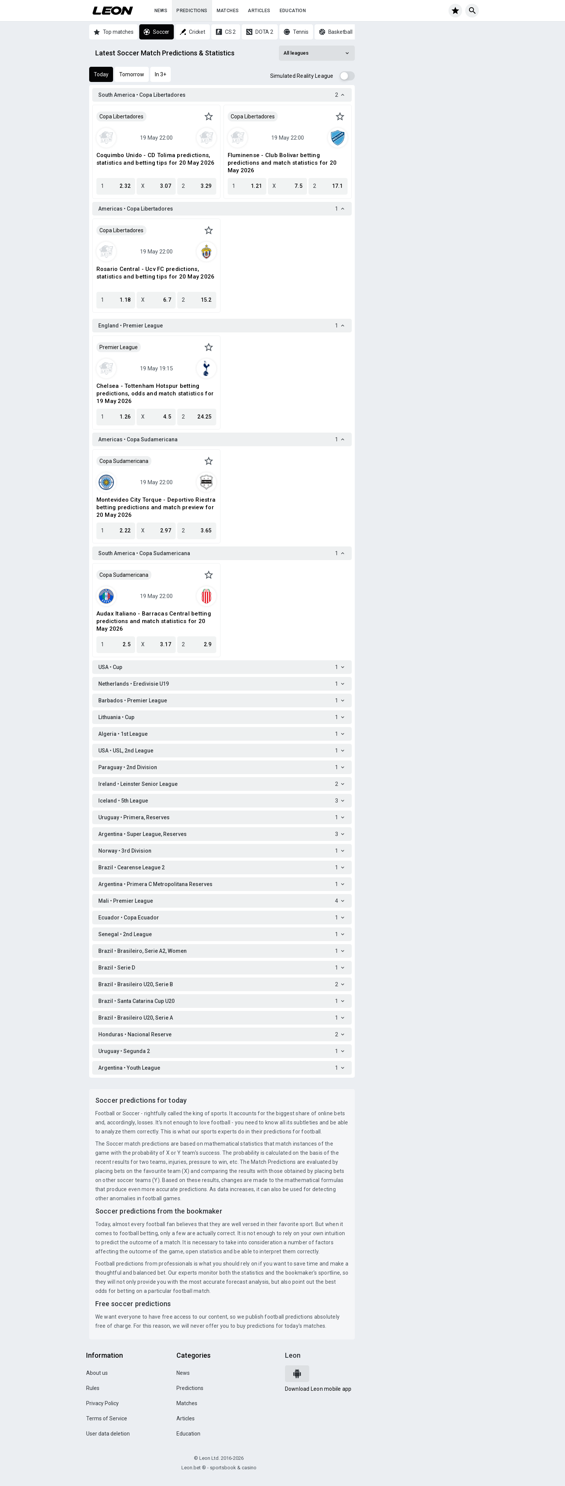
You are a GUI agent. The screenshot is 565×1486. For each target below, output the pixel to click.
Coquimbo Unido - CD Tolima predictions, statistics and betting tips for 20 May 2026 (155, 159)
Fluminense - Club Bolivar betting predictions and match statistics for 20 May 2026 (282, 163)
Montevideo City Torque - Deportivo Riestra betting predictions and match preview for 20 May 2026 (156, 507)
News (161, 10)
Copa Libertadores (121, 116)
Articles (259, 10)
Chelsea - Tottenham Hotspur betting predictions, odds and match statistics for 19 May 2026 (155, 394)
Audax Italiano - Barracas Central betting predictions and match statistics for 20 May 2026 (153, 621)
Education (293, 10)
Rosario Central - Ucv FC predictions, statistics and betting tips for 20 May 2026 (155, 273)
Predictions (191, 10)
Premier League (118, 347)
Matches (228, 10)
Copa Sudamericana (123, 461)
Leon (293, 1355)
